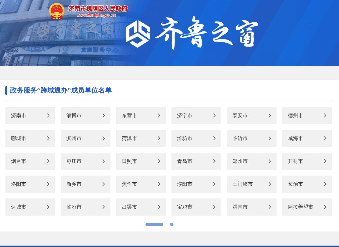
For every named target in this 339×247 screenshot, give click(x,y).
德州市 (295, 115)
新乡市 (74, 184)
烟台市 (18, 161)
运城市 (18, 207)
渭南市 (240, 207)
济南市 (18, 115)
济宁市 (184, 115)
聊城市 (18, 138)
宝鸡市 (184, 207)
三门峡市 (242, 184)
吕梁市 (129, 207)
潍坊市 (184, 138)
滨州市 (74, 138)
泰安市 (240, 115)
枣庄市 (74, 161)
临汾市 (74, 207)
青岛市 (184, 161)
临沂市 (240, 138)
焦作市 (129, 184)
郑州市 (240, 161)
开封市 (295, 161)
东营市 (129, 115)
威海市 (295, 138)
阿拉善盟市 (300, 207)
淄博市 (74, 115)
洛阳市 (18, 184)
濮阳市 (184, 184)
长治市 (295, 184)
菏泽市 (129, 138)
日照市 (129, 161)
